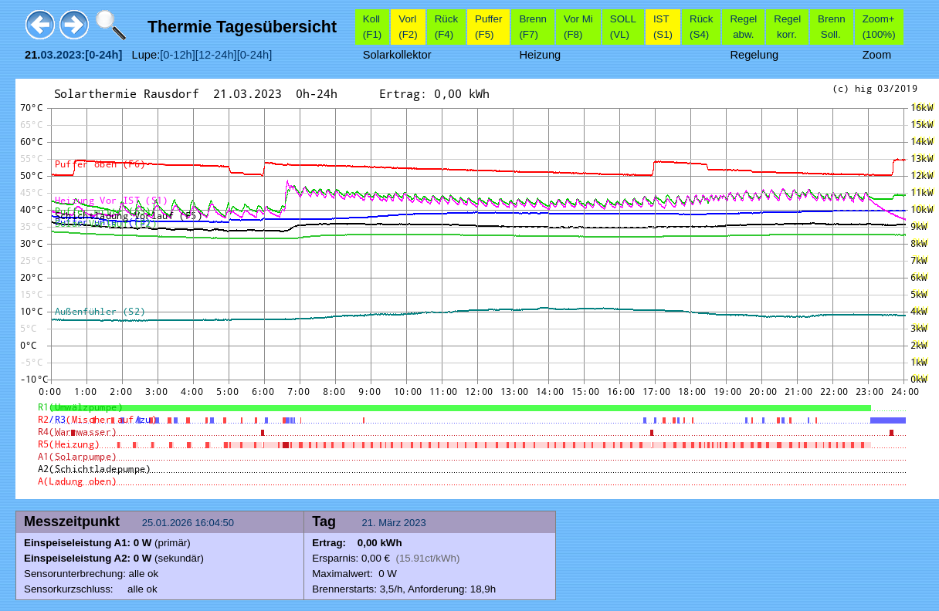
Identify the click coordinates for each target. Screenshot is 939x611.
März (389, 522)
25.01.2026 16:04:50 (189, 522)
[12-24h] (216, 55)
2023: (71, 55)
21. (370, 522)
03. (48, 55)
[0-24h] (255, 55)
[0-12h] (177, 55)
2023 (415, 522)
